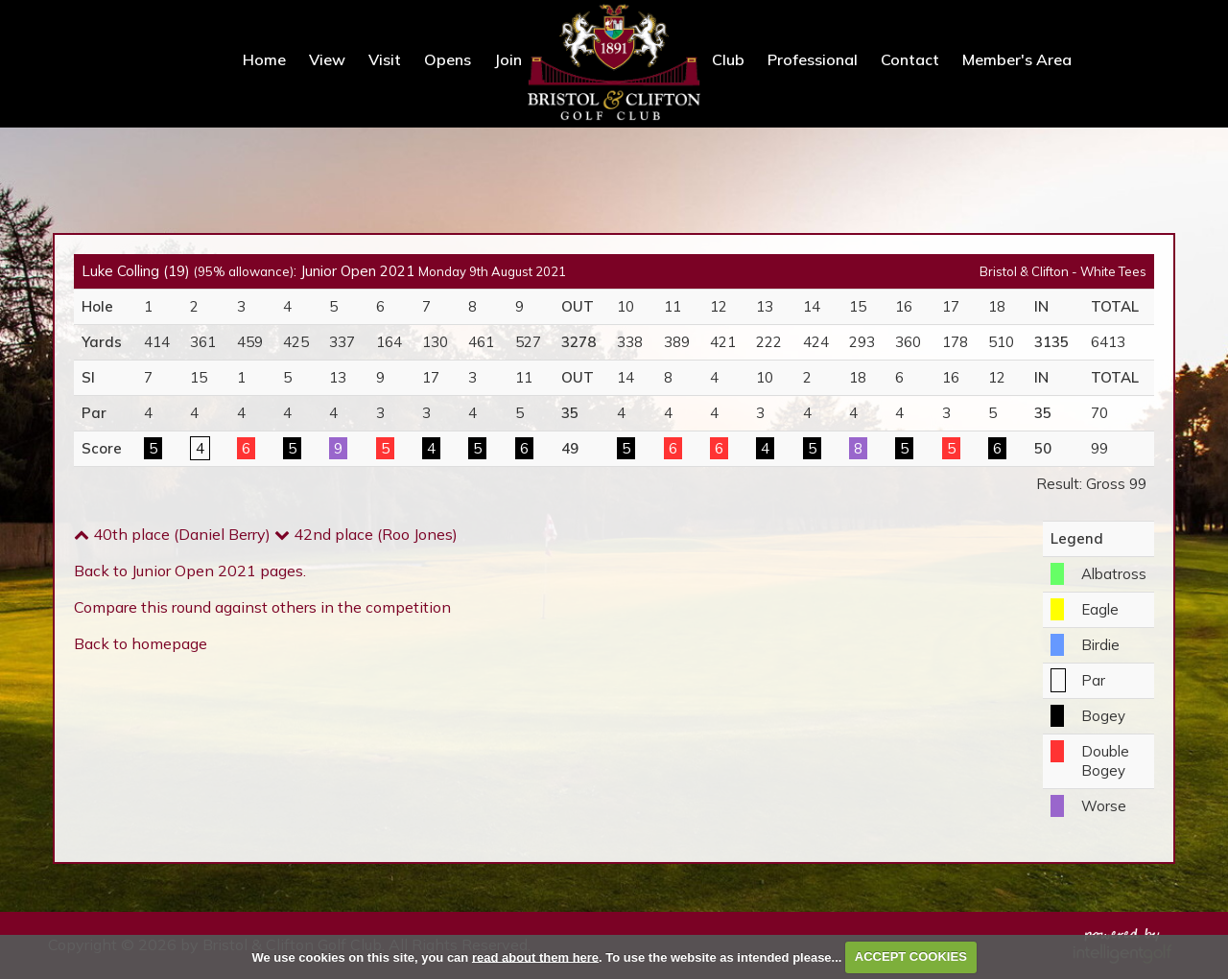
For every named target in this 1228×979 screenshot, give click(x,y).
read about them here (535, 956)
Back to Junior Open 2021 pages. (190, 570)
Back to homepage (140, 643)
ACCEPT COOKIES (911, 956)
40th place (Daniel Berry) (172, 534)
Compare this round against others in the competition (262, 607)
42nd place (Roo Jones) (366, 534)
